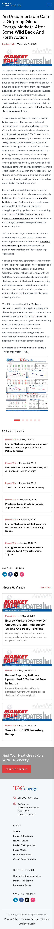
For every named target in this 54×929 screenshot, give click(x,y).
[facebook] (10, 574)
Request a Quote (22, 885)
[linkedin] (4, 574)
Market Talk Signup (23, 880)
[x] (16, 574)
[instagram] (22, 574)
